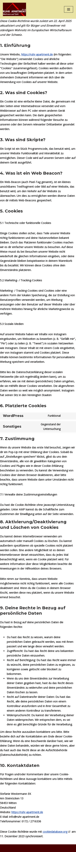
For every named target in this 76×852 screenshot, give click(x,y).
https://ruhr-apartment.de (37, 54)
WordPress (42, 848)
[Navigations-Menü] (68, 9)
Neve (6, 848)
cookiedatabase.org (55, 831)
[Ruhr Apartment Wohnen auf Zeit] (14, 9)
